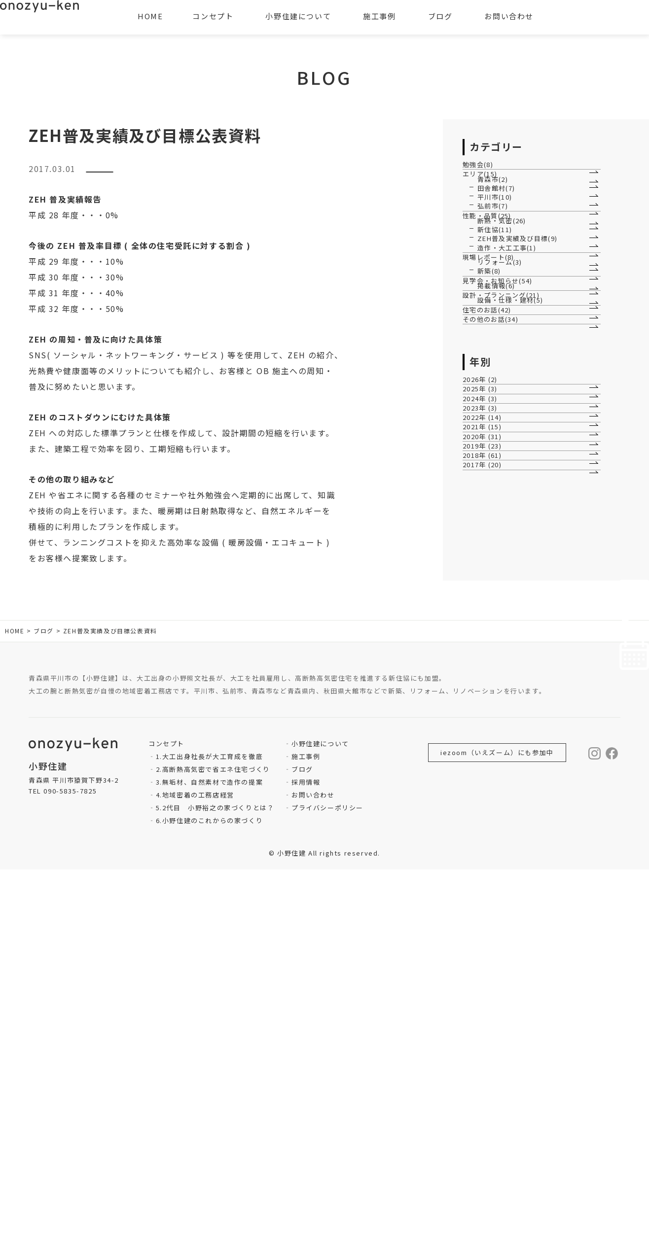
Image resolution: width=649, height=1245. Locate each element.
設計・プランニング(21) (507, 551)
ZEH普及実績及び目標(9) (518, 385)
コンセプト (212, 16)
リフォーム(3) (500, 456)
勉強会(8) (483, 171)
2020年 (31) (488, 848)
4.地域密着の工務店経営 (195, 1170)
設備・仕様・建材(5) (511, 572)
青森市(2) (493, 217)
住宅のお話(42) (492, 596)
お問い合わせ (313, 1170)
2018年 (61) (488, 897)
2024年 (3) (486, 748)
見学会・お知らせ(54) (503, 505)
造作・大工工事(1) (507, 410)
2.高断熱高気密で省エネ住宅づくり (213, 1144)
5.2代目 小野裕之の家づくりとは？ (215, 1183)
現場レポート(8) (494, 435)
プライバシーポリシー (327, 1183)
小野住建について (320, 1119)
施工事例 (305, 1132)
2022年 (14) (488, 797)
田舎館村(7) (496, 241)
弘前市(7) (493, 291)
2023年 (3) (486, 772)
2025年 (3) (486, 722)
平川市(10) (495, 266)
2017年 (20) (488, 923)
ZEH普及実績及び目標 (139, 173)
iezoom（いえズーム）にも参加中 (497, 1128)
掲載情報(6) (496, 526)
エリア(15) (485, 197)
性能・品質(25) (492, 316)
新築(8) (489, 480)
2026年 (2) (486, 697)
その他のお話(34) (496, 621)
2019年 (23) (488, 873)
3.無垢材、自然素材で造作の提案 (209, 1157)
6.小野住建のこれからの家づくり (209, 1196)
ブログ (302, 1144)
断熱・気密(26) (502, 337)
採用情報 (305, 1157)
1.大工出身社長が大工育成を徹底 (209, 1132)
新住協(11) (495, 361)
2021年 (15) (488, 823)
